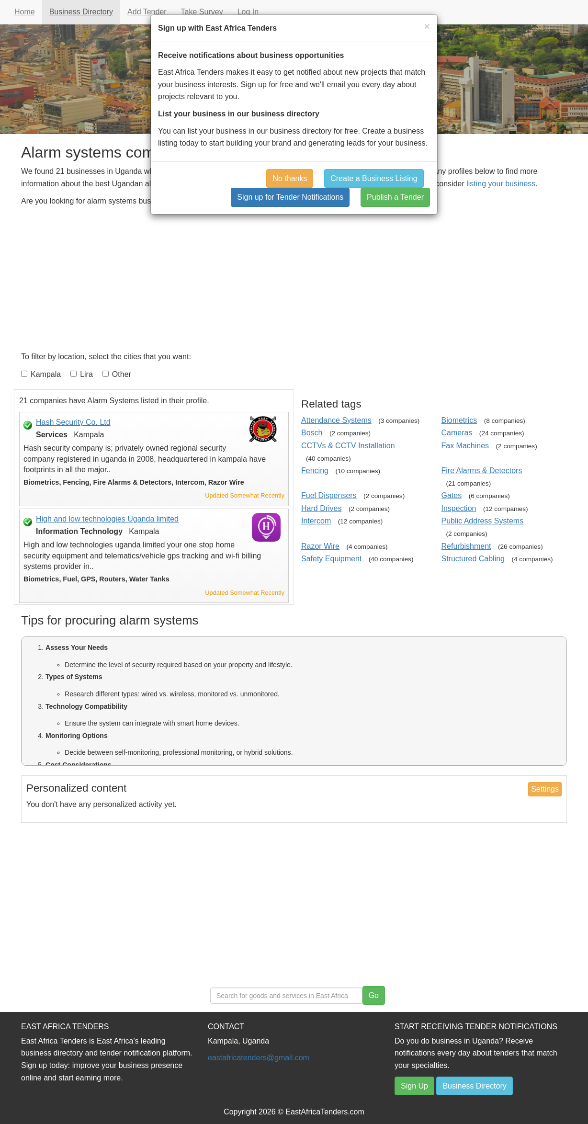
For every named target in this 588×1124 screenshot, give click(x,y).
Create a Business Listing (373, 178)
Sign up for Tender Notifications (290, 197)
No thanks (289, 178)
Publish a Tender (395, 197)
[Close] (427, 26)
